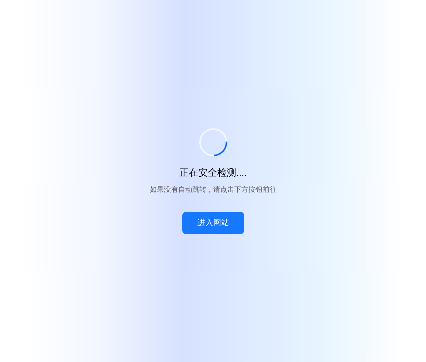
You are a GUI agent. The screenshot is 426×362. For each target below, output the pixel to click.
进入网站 (213, 222)
